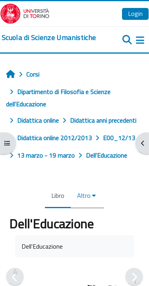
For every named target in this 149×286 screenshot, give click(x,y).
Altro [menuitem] (84, 195)
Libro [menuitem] (57, 195)
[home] (49, 37)
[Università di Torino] (25, 12)
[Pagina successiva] (134, 277)
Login (135, 13)
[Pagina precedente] (15, 277)
